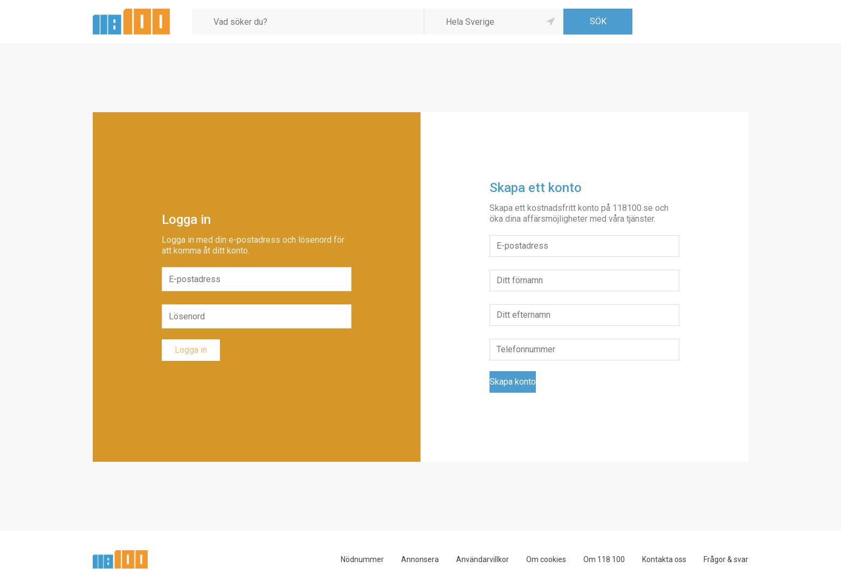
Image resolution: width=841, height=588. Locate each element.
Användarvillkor (482, 559)
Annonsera (420, 559)
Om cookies (546, 559)
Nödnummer (362, 559)
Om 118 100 (604, 559)
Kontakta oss (664, 559)
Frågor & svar (726, 559)
